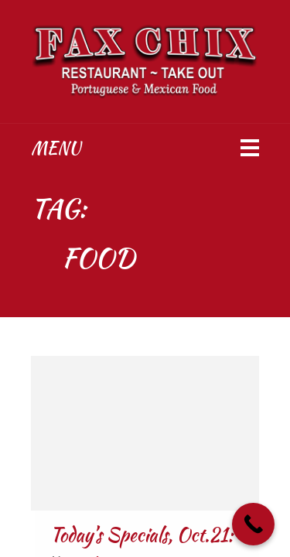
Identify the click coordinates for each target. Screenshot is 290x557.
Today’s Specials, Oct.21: (141, 534)
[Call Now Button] (253, 524)
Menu (55, 147)
